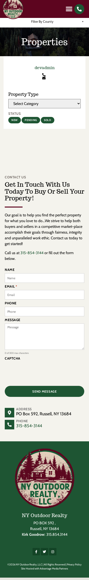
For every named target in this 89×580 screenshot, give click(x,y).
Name (9, 272)
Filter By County (57, 23)
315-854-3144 (31, 255)
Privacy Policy (74, 567)
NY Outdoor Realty (44, 518)
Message (12, 322)
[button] (69, 9)
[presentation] (41, 373)
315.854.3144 (56, 537)
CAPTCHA (12, 360)
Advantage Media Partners (54, 571)
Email (11, 288)
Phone (11, 305)
